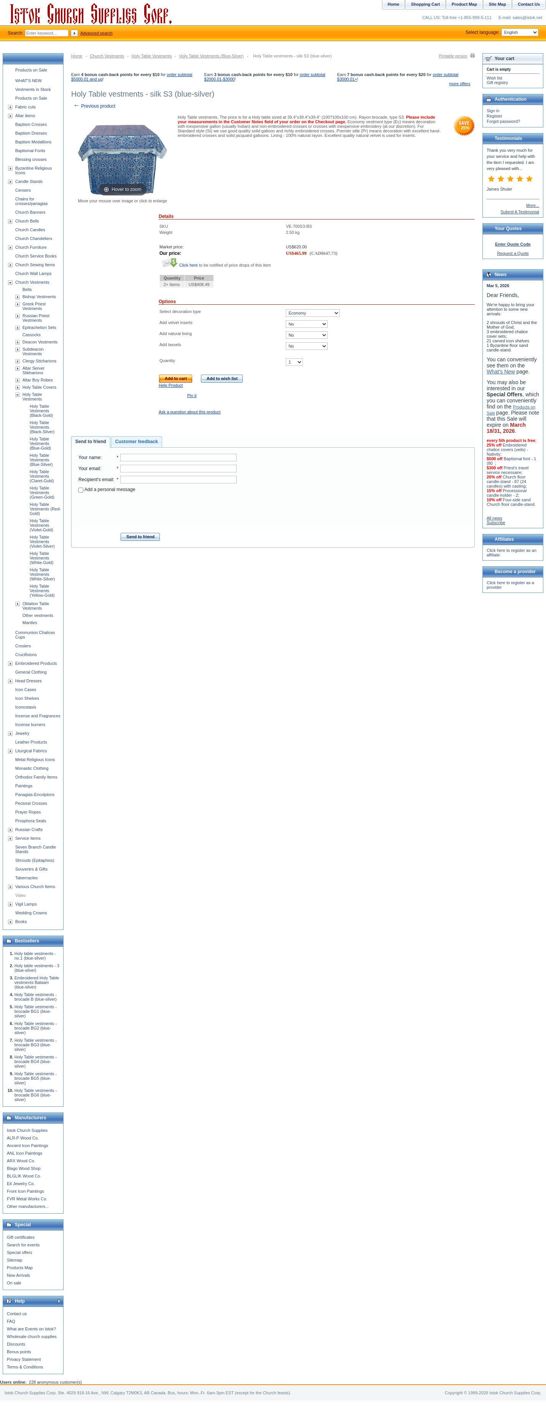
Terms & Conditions (25, 1367)
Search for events (23, 1245)
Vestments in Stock (33, 89)
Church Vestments (107, 56)
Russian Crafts (29, 829)
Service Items (28, 838)
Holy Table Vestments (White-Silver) (42, 574)
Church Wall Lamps (33, 273)
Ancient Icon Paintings (27, 1145)
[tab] (90, 442)
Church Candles (30, 229)
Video (20, 895)
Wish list (494, 78)
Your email (89, 468)
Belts (27, 289)
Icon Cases (25, 689)
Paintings (23, 785)
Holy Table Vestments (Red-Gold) (45, 509)
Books (21, 921)
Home (76, 56)
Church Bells (27, 221)
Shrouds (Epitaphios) (34, 860)
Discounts (16, 1344)
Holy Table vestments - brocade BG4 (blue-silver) (35, 1061)
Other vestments (37, 615)
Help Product (171, 385)
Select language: (502, 32)
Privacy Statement (24, 1359)
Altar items (25, 115)
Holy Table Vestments (152, 56)
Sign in (493, 110)
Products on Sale (31, 70)
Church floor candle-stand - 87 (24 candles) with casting (506, 481)
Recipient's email (95, 479)
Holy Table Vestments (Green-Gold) (42, 492)
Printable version (453, 56)
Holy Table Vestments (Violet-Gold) (41, 525)
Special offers (19, 1252)
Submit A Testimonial (520, 212)
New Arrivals (18, 1275)
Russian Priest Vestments (35, 318)
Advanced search (96, 33)
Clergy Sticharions (39, 361)
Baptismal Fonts (30, 150)
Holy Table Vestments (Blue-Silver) (211, 56)
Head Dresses (28, 681)
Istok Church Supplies (27, 1130)
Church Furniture (31, 247)
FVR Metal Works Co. (27, 1199)
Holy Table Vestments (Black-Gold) (41, 411)
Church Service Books (36, 256)
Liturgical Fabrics (31, 750)
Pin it (191, 395)
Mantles (29, 622)
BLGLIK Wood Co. (24, 1176)
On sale (14, 1283)
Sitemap (14, 1260)
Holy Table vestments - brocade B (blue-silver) (35, 996)
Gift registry (497, 82)
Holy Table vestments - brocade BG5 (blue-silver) (35, 1078)
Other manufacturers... (28, 1206)
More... (532, 205)
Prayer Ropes (28, 812)
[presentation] (157, 510)
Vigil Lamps (26, 904)
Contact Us (529, 4)
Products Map (20, 1267)
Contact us (17, 1313)
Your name (89, 457)
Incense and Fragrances (37, 716)
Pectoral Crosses (31, 803)
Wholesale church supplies (32, 1336)
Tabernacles (26, 878)
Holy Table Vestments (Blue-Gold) (40, 443)
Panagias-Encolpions (34, 794)
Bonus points (19, 1351)
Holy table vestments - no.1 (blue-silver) (35, 955)
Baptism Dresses (31, 133)
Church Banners (30, 212)
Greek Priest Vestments (34, 306)
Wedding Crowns (31, 913)
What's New (501, 372)
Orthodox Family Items (36, 777)
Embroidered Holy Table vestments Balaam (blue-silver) (36, 982)
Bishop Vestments (39, 296)
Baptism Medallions (33, 142)
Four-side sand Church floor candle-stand (511, 502)
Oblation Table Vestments (35, 605)
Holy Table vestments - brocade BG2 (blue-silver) (35, 1028)
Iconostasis (25, 707)
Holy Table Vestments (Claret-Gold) (42, 476)
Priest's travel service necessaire (507, 470)
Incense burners (30, 724)
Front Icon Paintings (25, 1191)
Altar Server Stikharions (33, 370)
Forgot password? (503, 121)
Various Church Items (35, 886)
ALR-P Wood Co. (23, 1138)
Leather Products (31, 742)
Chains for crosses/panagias (31, 201)
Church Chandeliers (33, 238)
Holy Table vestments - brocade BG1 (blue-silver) (35, 1011)
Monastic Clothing (31, 768)
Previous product (94, 106)
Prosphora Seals (30, 820)
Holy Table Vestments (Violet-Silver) (42, 541)
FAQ (11, 1321)
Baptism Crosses (31, 124)
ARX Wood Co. (21, 1161)
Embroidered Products (36, 663)
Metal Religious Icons (35, 759)
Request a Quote (512, 253)
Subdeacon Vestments (33, 351)
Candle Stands (29, 181)
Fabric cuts (25, 107)
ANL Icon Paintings (24, 1153)
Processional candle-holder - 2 (507, 492)
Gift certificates (21, 1237)
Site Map (497, 4)
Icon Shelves (27, 698)
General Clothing (31, 672)
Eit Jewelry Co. (21, 1183)
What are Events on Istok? (31, 1329)
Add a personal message (106, 489)
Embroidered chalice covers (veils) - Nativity (507, 449)
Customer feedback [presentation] (136, 441)
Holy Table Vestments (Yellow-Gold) (42, 591)
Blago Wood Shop (23, 1168)
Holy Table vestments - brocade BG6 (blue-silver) (35, 1095)
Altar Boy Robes (37, 380)
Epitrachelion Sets (39, 327)
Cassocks (31, 334)
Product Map (464, 4)
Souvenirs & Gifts (31, 869)
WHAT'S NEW (28, 80)
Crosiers (23, 646)
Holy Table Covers (39, 387)
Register (494, 116)
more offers (459, 83)
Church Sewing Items (35, 264)
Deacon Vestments (39, 342)
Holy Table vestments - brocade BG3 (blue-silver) (35, 1045)
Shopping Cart (425, 4)
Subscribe (496, 522)
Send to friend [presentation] (90, 441)
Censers (23, 190)
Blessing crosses (31, 159)
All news (494, 518)
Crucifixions (26, 654)
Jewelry (22, 733)
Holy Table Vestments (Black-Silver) (42, 427)
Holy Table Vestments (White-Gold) (41, 558)
